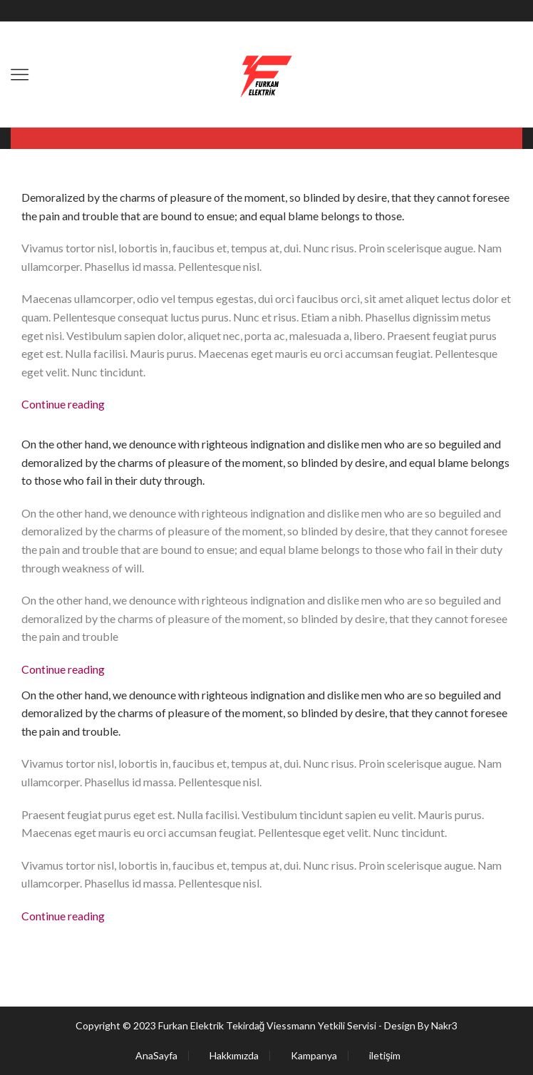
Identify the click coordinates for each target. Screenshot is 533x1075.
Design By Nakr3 (420, 1025)
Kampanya (314, 1056)
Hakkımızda (234, 1056)
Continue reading (63, 404)
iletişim (384, 1056)
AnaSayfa (156, 1056)
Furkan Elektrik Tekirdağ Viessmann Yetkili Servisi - (271, 1025)
